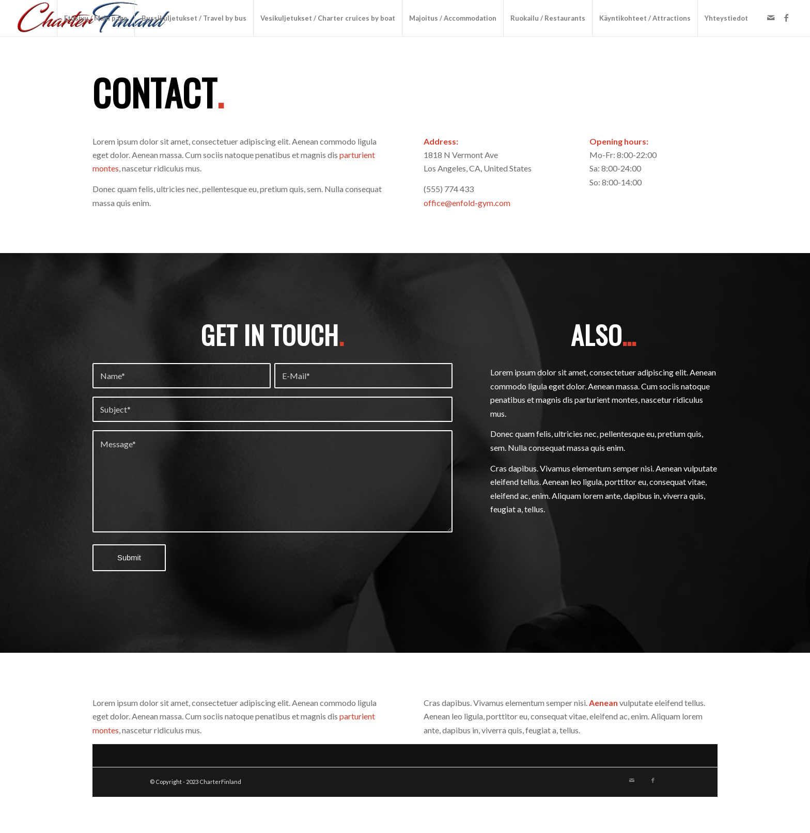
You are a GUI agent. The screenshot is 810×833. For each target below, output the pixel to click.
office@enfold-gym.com (467, 203)
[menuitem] (95, 18)
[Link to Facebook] (786, 17)
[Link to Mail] (770, 17)
